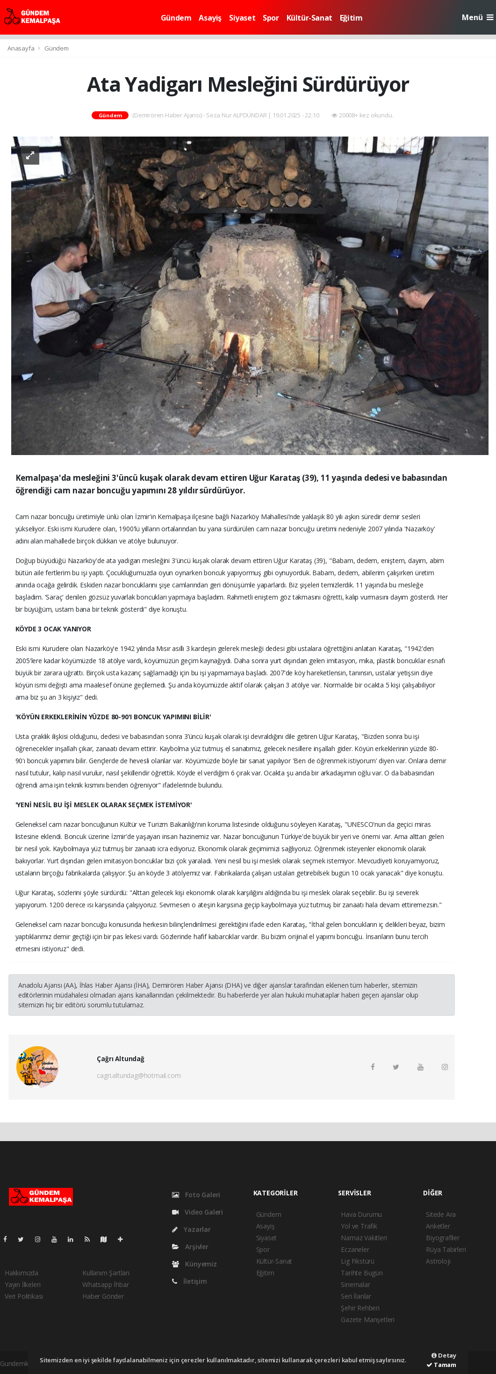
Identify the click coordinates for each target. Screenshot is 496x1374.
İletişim (189, 1281)
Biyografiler (443, 1237)
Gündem (176, 18)
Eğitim (351, 18)
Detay (443, 1355)
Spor (271, 18)
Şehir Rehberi (360, 1307)
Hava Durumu (361, 1214)
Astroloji (438, 1261)
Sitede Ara (441, 1214)
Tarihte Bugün (362, 1272)
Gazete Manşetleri (368, 1319)
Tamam (441, 1364)
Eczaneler (355, 1249)
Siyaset (242, 18)
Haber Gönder (103, 1296)
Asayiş (210, 18)
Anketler (438, 1226)
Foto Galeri (196, 1194)
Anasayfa (21, 48)
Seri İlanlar (356, 1296)
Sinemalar (355, 1284)
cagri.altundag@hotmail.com (138, 1075)
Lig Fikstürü (357, 1261)
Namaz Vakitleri (364, 1237)
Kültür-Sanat (309, 18)
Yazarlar (191, 1229)
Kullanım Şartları (105, 1272)
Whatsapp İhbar (105, 1284)
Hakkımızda (21, 1272)
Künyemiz (194, 1263)
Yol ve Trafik (359, 1226)
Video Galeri (197, 1212)
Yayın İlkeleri (22, 1284)
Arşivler (190, 1246)
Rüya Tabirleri (446, 1249)
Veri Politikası (24, 1296)
